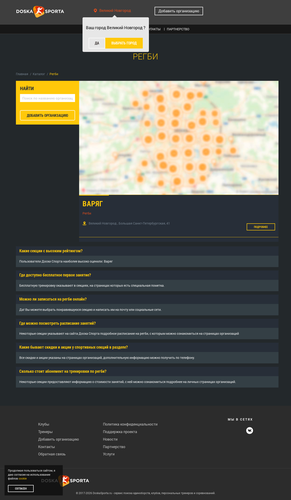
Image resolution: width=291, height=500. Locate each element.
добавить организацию (47, 115)
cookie (23, 478)
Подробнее (261, 227)
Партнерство (114, 446)
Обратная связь (52, 454)
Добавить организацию (178, 10)
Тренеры (45, 431)
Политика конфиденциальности (130, 424)
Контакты (46, 446)
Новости (110, 439)
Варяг (93, 203)
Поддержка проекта (120, 431)
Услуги (109, 454)
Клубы (43, 424)
